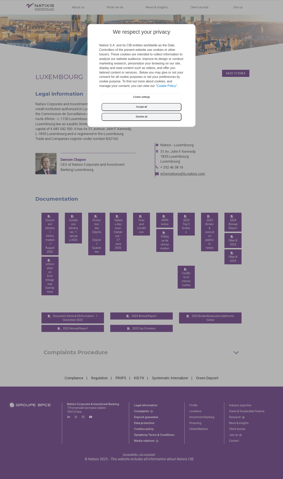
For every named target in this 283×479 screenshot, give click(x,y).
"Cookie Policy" (166, 86)
